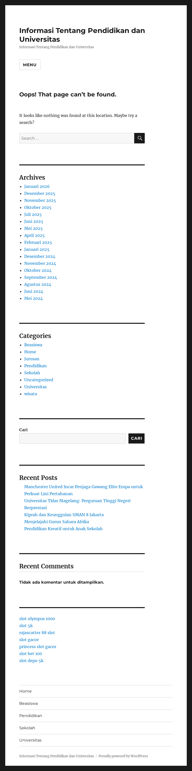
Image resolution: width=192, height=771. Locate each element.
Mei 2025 (33, 228)
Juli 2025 (33, 214)
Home (30, 351)
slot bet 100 (30, 653)
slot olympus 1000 (37, 618)
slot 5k (26, 625)
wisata (30, 393)
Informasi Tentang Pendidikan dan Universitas (56, 756)
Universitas (35, 386)
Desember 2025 (39, 193)
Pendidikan (35, 365)
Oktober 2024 (38, 270)
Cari (23, 429)
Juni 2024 (33, 291)
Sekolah (32, 372)
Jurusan (32, 358)
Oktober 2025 (38, 207)
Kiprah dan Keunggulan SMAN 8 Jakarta (64, 514)
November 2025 (40, 200)
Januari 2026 (37, 186)
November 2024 (40, 263)
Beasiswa (33, 344)
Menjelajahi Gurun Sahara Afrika (56, 521)
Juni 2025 (33, 221)
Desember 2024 (39, 256)
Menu (30, 64)
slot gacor (29, 639)
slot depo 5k (31, 660)
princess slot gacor (37, 646)
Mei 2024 (33, 298)
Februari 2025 (38, 242)
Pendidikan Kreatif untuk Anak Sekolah (63, 528)
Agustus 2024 (37, 284)
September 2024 (40, 277)
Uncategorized (38, 379)
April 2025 (34, 235)
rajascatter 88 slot (37, 632)
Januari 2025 (37, 249)
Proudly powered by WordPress (123, 756)
